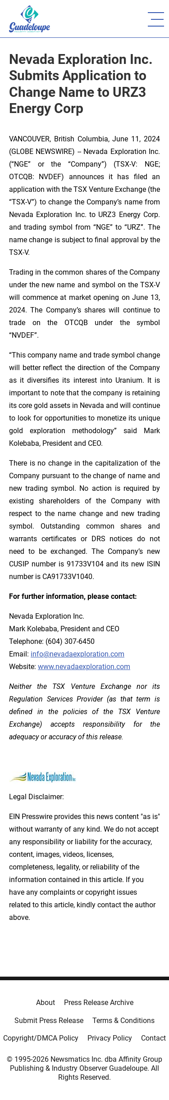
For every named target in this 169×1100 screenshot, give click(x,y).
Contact (153, 1038)
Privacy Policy (109, 1038)
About (45, 1002)
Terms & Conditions (123, 1020)
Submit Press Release (48, 1020)
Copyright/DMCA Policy (40, 1038)
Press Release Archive (98, 1002)
